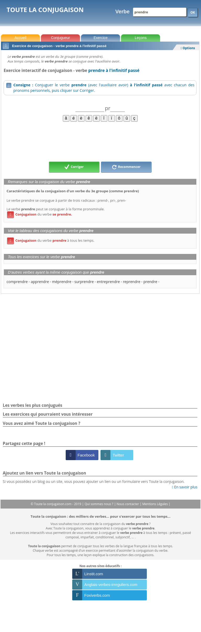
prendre (150, 281)
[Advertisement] (100, 141)
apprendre (40, 281)
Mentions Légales (155, 504)
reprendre (131, 281)
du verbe (39, 214)
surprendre (84, 281)
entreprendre (108, 281)
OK (192, 12)
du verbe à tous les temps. (50, 240)
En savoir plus (184, 486)
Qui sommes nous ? (99, 504)
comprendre (17, 281)
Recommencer (126, 167)
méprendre (61, 281)
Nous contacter (128, 504)
